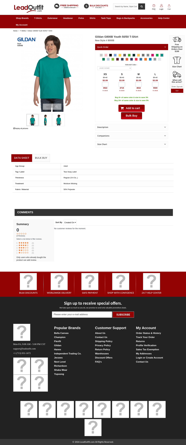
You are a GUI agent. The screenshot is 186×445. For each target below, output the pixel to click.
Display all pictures (20, 128)
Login (161, 9)
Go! (177, 91)
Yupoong (59, 374)
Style (19, 44)
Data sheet (21, 157)
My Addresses (144, 353)
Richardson (60, 366)
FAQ (153, 9)
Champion (60, 337)
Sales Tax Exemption (147, 349)
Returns (140, 341)
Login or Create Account (149, 357)
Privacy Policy (103, 345)
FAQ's (98, 362)
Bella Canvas (61, 333)
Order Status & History (148, 333)
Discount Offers (104, 357)
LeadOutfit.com (87, 441)
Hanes (57, 349)
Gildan (57, 345)
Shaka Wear (60, 370)
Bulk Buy (41, 157)
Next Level (60, 362)
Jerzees (58, 357)
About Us (100, 333)
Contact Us (101, 337)
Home (15, 31)
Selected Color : (131, 65)
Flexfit (57, 341)
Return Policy (102, 349)
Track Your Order (145, 337)
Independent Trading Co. (67, 353)
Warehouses (102, 353)
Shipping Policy (104, 341)
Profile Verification (146, 345)
